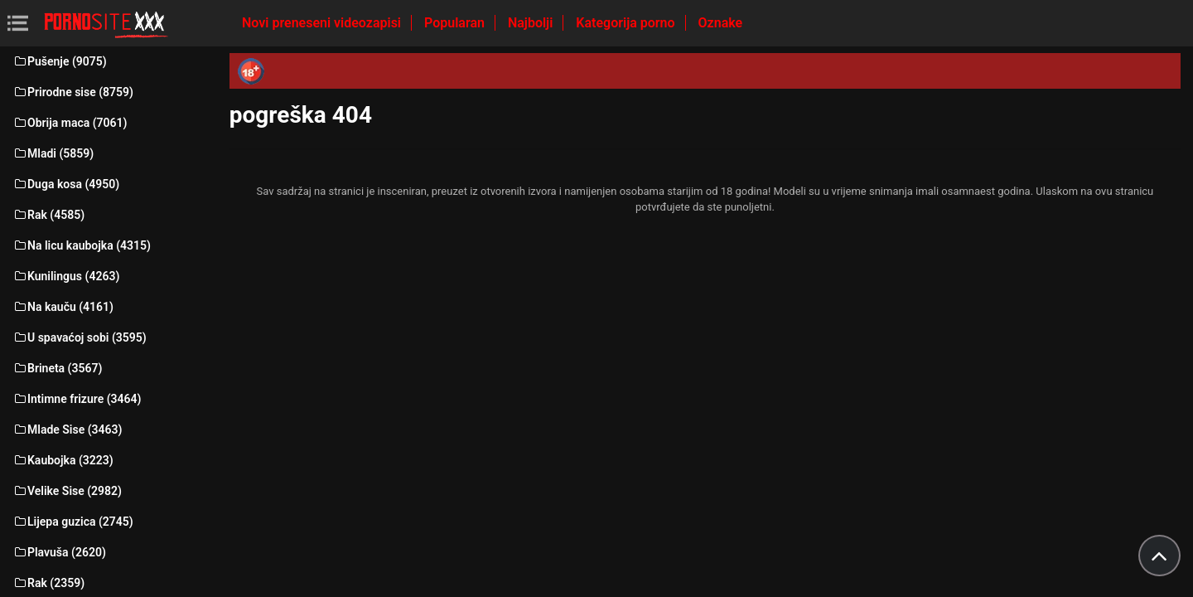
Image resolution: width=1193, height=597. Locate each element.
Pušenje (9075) (59, 61)
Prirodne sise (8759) (72, 92)
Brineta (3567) (57, 368)
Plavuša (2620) (59, 552)
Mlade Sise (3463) (67, 429)
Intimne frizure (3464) (76, 398)
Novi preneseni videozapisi (323, 23)
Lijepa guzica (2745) (72, 521)
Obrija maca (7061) (70, 122)
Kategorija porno (627, 23)
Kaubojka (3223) (63, 460)
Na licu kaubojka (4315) (81, 245)
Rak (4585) (48, 214)
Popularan (456, 23)
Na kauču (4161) (63, 306)
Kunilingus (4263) (65, 276)
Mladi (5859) (53, 153)
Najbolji (532, 23)
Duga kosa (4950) (65, 184)
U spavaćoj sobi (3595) (79, 337)
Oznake (720, 23)
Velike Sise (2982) (67, 491)
